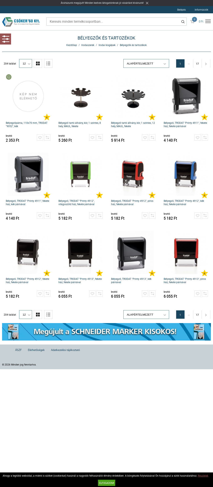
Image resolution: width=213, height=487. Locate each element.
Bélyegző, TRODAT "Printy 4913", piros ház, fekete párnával (185, 280)
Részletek (203, 475)
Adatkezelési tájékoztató (65, 350)
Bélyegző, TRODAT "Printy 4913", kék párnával (131, 280)
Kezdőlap (71, 45)
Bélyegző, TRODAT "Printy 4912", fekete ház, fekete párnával (27, 280)
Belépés (181, 9)
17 (197, 63)
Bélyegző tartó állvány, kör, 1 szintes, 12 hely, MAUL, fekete (133, 124)
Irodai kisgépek (107, 45)
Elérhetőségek (36, 350)
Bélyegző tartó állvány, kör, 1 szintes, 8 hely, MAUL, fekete (79, 124)
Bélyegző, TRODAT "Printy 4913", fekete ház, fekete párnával (80, 280)
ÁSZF (18, 350)
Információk (201, 9)
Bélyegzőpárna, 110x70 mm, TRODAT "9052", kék (26, 124)
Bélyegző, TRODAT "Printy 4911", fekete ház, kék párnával (27, 202)
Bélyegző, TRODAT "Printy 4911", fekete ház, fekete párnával (185, 124)
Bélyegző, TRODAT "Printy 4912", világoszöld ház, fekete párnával (76, 202)
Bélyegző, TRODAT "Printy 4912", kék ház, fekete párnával (184, 202)
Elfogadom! (106, 483)
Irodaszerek (87, 45)
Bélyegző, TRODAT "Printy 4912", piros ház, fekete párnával (132, 202)
